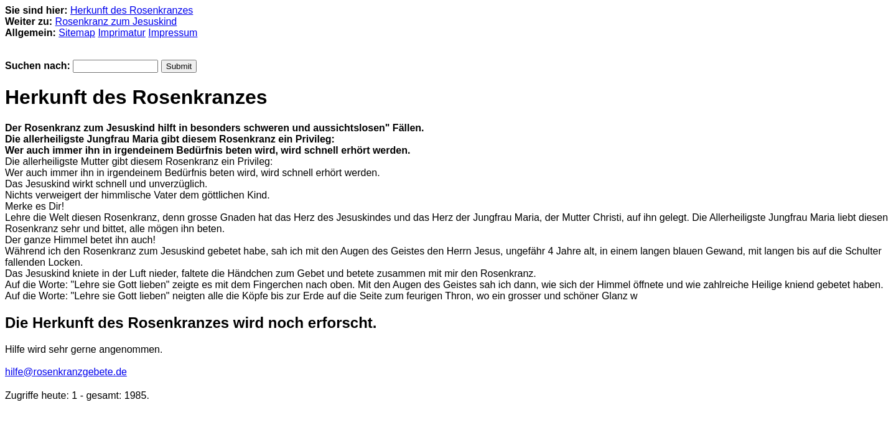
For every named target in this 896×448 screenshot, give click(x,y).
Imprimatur (121, 32)
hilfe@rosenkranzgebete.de (66, 371)
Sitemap (76, 32)
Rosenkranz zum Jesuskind (116, 21)
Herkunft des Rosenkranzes (131, 10)
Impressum (172, 32)
